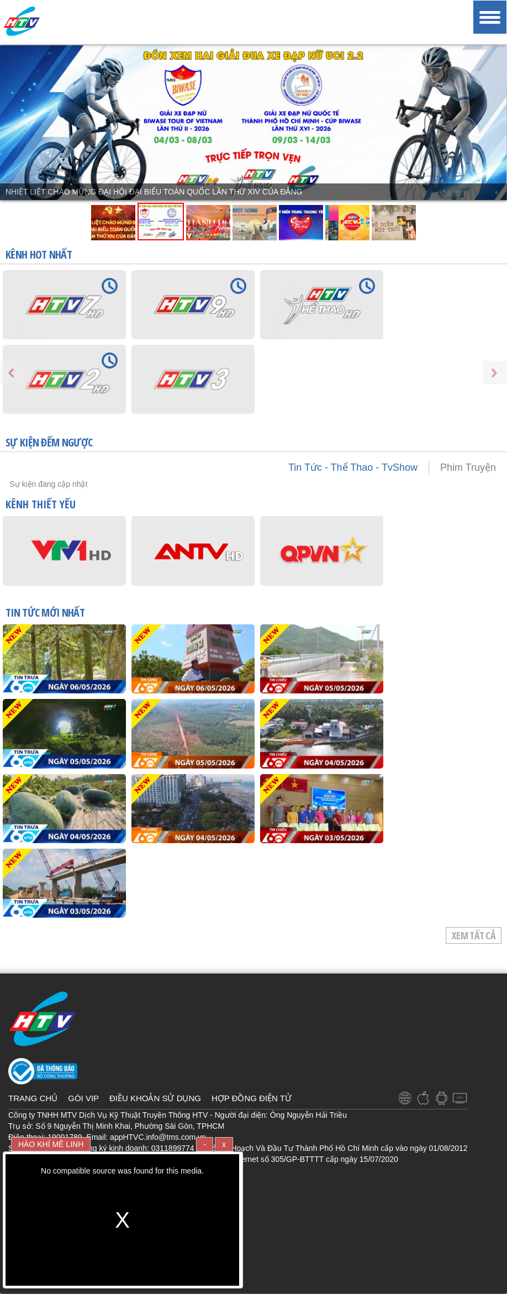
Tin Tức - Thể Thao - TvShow (353, 467)
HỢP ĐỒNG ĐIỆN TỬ (252, 1098)
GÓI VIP (83, 1098)
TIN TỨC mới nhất (45, 613)
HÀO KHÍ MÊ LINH (50, 1144)
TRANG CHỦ (32, 1098)
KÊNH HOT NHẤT (39, 254)
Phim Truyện (468, 467)
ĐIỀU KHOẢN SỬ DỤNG (155, 1098)
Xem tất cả (473, 935)
